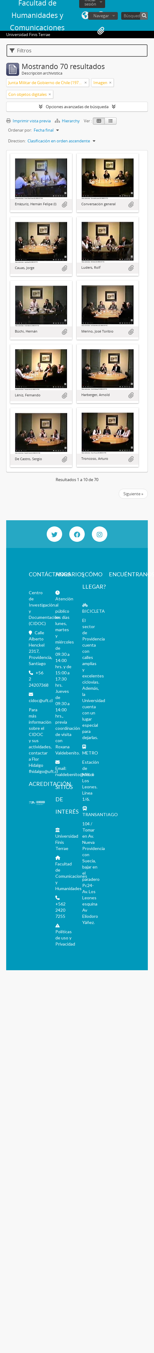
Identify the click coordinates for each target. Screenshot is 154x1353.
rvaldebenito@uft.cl (74, 774)
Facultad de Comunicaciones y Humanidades (71, 876)
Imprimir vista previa (28, 121)
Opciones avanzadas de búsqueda (77, 106)
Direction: (17, 141)
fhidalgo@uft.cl (43, 771)
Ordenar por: (20, 130)
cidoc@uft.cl (41, 700)
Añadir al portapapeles (64, 205)
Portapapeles (101, 31)
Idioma (85, 15)
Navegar (101, 15)
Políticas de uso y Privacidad (65, 937)
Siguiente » (133, 494)
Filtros (21, 50)
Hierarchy (68, 121)
